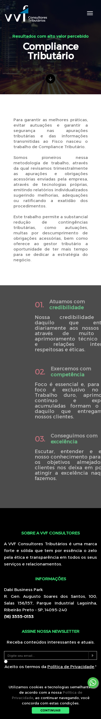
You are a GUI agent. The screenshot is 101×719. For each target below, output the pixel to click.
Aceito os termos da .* (50, 666)
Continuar (50, 710)
